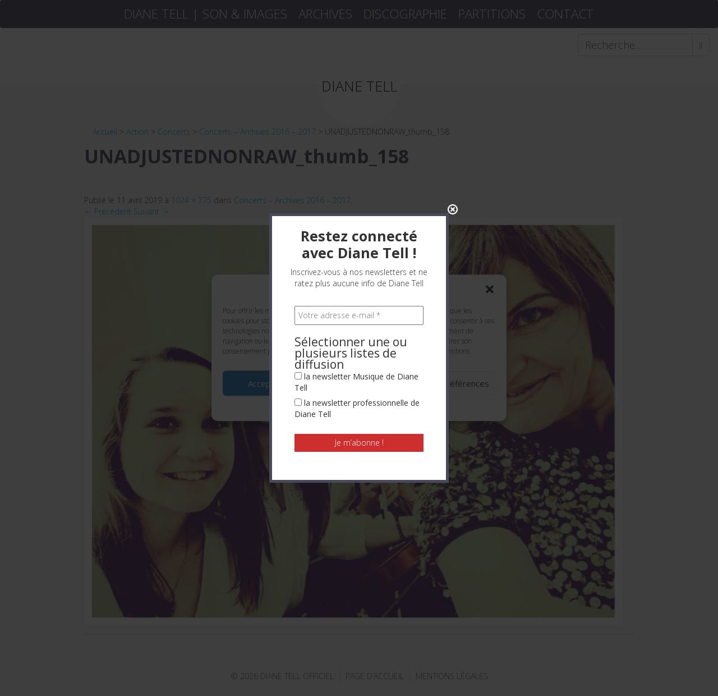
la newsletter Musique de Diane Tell (356, 328)
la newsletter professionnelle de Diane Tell (357, 354)
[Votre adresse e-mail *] (359, 261)
